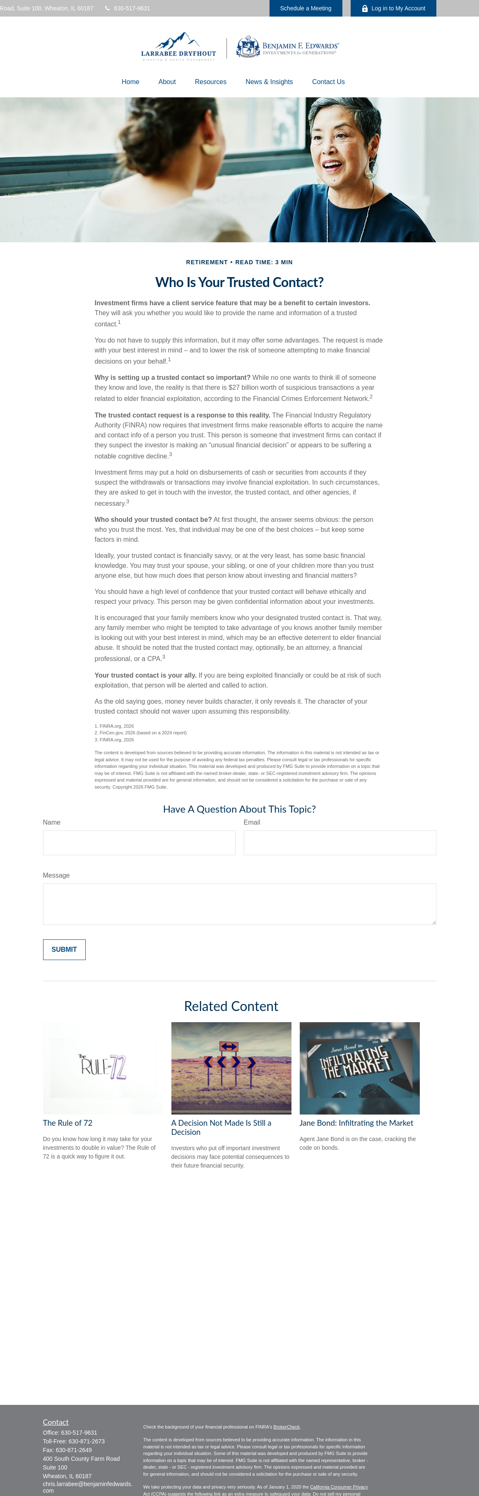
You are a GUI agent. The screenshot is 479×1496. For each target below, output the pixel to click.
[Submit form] (64, 949)
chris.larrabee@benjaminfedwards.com (211, 8)
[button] (130, 82)
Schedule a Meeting (306, 8)
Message (56, 875)
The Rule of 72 (68, 1122)
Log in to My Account (393, 8)
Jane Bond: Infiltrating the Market (357, 1122)
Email (252, 822)
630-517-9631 (127, 8)
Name (52, 822)
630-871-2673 (87, 1441)
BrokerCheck (287, 1426)
